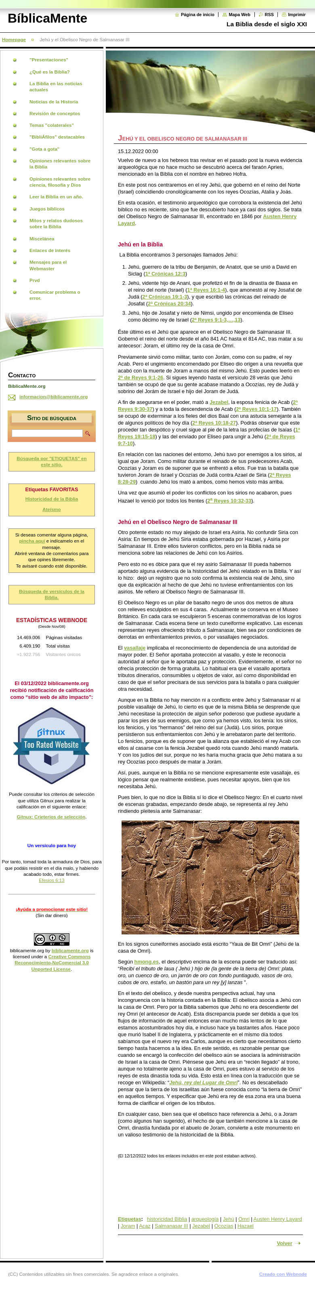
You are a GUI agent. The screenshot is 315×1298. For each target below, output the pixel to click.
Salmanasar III (171, 1226)
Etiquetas (129, 1219)
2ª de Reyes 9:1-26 (140, 377)
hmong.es (146, 962)
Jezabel (219, 402)
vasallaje (134, 648)
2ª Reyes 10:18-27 (214, 423)
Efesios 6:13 (51, 880)
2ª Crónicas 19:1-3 (165, 297)
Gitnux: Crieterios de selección (51, 816)
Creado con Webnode (283, 1274)
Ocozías (223, 1226)
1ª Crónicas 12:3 (165, 274)
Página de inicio (197, 14)
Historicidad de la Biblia (51, 498)
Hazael (245, 1226)
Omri (244, 1219)
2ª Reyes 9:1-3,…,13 (216, 320)
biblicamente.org (27, 950)
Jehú (228, 1219)
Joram (128, 1226)
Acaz (144, 1226)
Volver (284, 1243)
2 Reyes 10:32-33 (229, 501)
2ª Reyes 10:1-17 (256, 409)
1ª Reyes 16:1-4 (206, 290)
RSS (269, 14)
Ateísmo (51, 509)
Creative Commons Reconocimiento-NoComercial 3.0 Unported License (52, 963)
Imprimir (297, 14)
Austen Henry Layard (278, 1219)
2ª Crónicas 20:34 (169, 304)
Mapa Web (239, 14)
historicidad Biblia (167, 1219)
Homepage (14, 39)
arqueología (205, 1219)
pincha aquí (32, 541)
